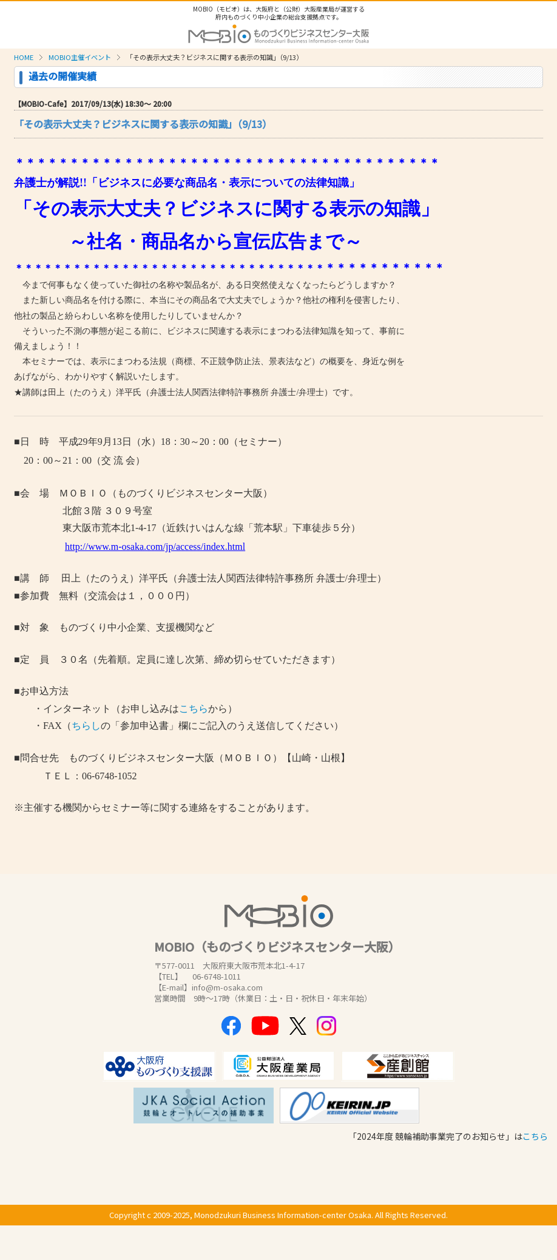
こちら (193, 708)
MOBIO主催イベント (80, 57)
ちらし (86, 725)
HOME (23, 57)
